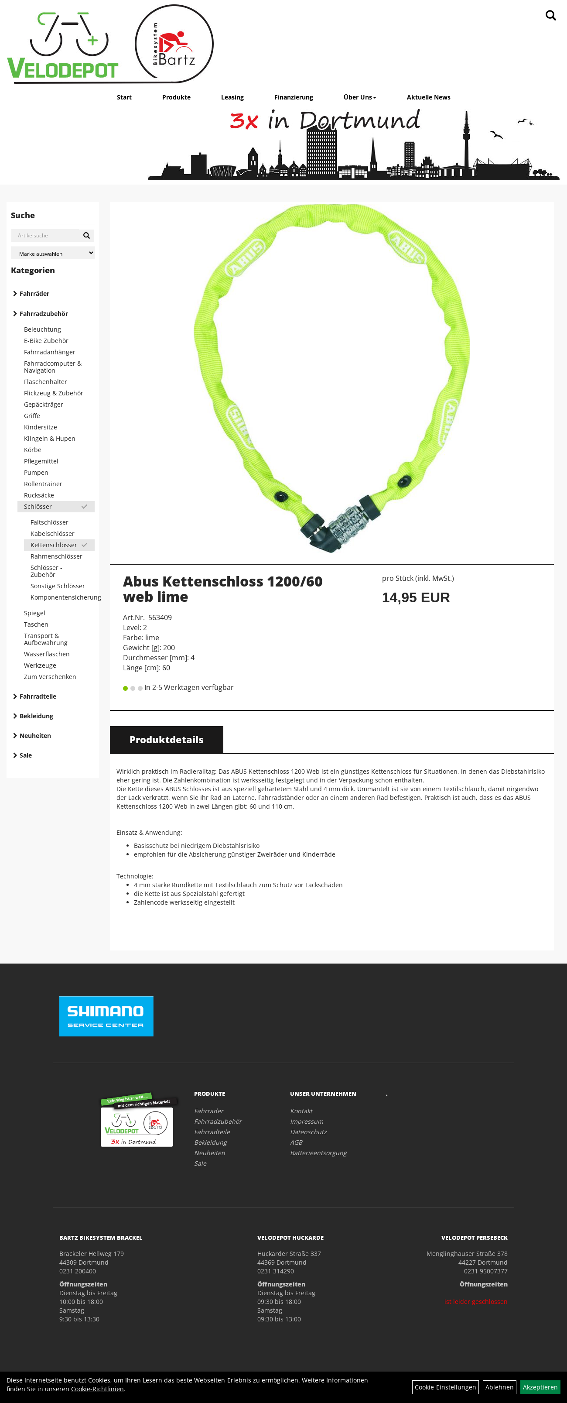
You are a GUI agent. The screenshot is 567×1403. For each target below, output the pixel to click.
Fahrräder (34, 293)
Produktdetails (167, 739)
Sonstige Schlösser (58, 586)
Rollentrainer (43, 484)
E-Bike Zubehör (46, 340)
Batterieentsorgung (318, 1153)
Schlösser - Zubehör (46, 571)
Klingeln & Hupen (49, 438)
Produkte (176, 97)
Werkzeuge (40, 665)
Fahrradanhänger (49, 352)
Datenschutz (308, 1132)
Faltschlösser (49, 522)
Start (124, 97)
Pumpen (36, 472)
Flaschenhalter (45, 381)
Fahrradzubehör (44, 313)
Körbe (32, 450)
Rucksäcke (39, 495)
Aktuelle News (429, 97)
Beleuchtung (42, 329)
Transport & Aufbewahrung (46, 639)
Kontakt (301, 1111)
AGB (296, 1142)
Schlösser (38, 506)
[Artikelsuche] (551, 16)
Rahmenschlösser (56, 556)
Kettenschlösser (54, 545)
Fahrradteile (38, 696)
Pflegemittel (41, 461)
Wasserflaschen (47, 654)
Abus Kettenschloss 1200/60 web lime (223, 589)
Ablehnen (499, 1387)
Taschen (36, 624)
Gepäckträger (43, 404)
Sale (26, 755)
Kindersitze (40, 427)
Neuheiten (35, 735)
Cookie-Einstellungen (445, 1387)
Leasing (232, 97)
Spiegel (34, 613)
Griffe (32, 416)
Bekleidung (36, 716)
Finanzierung (293, 97)
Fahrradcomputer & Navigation (53, 366)
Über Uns (360, 97)
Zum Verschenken (50, 676)
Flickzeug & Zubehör (53, 393)
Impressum (306, 1121)
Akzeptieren (540, 1387)
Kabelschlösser (53, 533)
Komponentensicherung (63, 597)
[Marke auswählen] (53, 253)
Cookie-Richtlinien (97, 1389)
